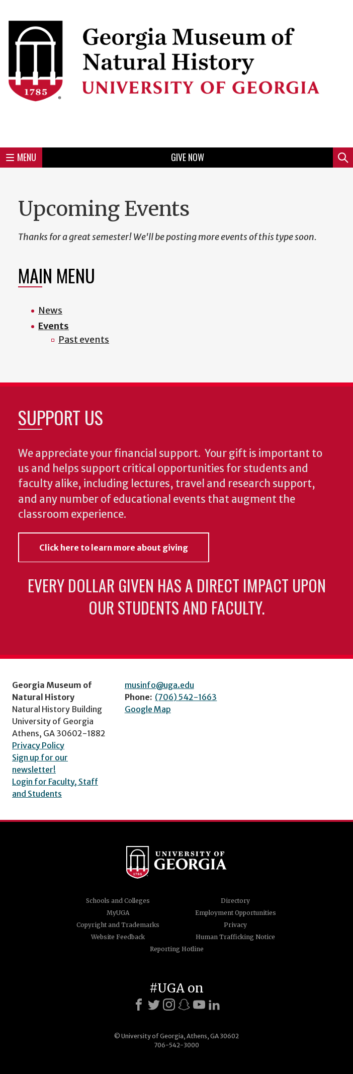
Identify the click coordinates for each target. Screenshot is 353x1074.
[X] (154, 1005)
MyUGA (118, 912)
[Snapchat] (184, 1005)
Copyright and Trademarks (117, 925)
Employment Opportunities (235, 912)
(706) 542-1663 (186, 697)
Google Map (148, 709)
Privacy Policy (38, 745)
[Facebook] (139, 1005)
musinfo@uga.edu (159, 685)
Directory (235, 900)
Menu (21, 157)
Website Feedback (118, 937)
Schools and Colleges (118, 900)
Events (53, 326)
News (50, 310)
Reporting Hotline (177, 949)
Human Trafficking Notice (235, 937)
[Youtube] (199, 1005)
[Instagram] (169, 1005)
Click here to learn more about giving (113, 548)
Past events (83, 339)
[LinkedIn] (214, 1005)
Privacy (235, 925)
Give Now (187, 157)
